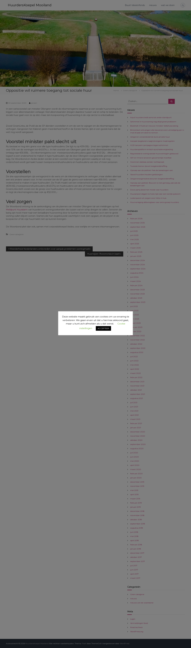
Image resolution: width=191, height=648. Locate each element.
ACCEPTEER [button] (103, 328)
